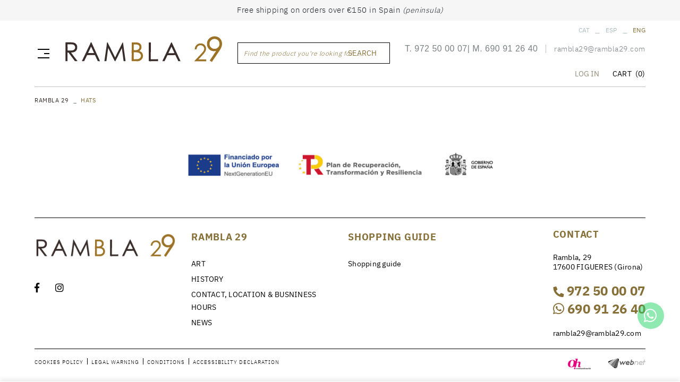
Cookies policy (59, 362)
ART (198, 263)
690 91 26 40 (511, 49)
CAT (584, 30)
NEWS (201, 322)
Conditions (166, 362)
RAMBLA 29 (52, 100)
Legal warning (115, 362)
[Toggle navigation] (41, 53)
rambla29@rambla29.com (599, 50)
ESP (611, 30)
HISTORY (207, 279)
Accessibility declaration (236, 362)
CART (629, 75)
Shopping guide (375, 263)
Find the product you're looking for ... (302, 54)
